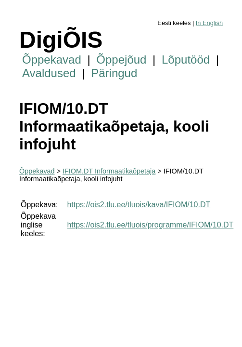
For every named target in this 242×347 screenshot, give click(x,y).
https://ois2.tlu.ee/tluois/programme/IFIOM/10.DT (150, 225)
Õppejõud (121, 59)
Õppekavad (51, 59)
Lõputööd (186, 59)
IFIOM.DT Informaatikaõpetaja (109, 171)
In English (209, 23)
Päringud (114, 73)
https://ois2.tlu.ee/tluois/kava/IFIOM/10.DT (138, 204)
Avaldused (49, 73)
